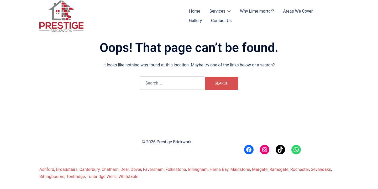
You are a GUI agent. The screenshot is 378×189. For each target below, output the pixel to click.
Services (217, 11)
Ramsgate (278, 169)
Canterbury (90, 169)
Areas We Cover (298, 11)
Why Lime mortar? (257, 11)
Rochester (299, 169)
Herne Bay (218, 169)
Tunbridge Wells (102, 176)
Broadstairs (67, 169)
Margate (259, 169)
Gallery (195, 20)
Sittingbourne (51, 176)
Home (194, 11)
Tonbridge (75, 176)
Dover (135, 169)
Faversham (153, 169)
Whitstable (128, 176)
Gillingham (198, 169)
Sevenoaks (321, 169)
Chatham (110, 169)
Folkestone (175, 169)
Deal (124, 169)
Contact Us (221, 20)
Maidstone (240, 169)
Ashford (46, 169)
